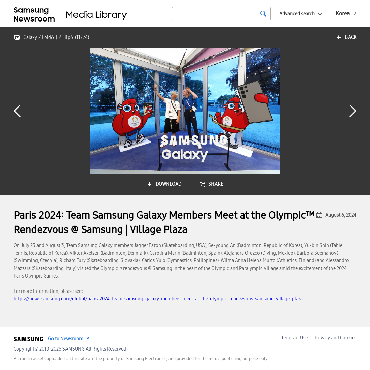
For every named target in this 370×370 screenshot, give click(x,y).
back (350, 37)
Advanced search (297, 14)
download (168, 184)
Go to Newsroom (65, 339)
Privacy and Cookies (335, 338)
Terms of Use (294, 338)
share (215, 184)
